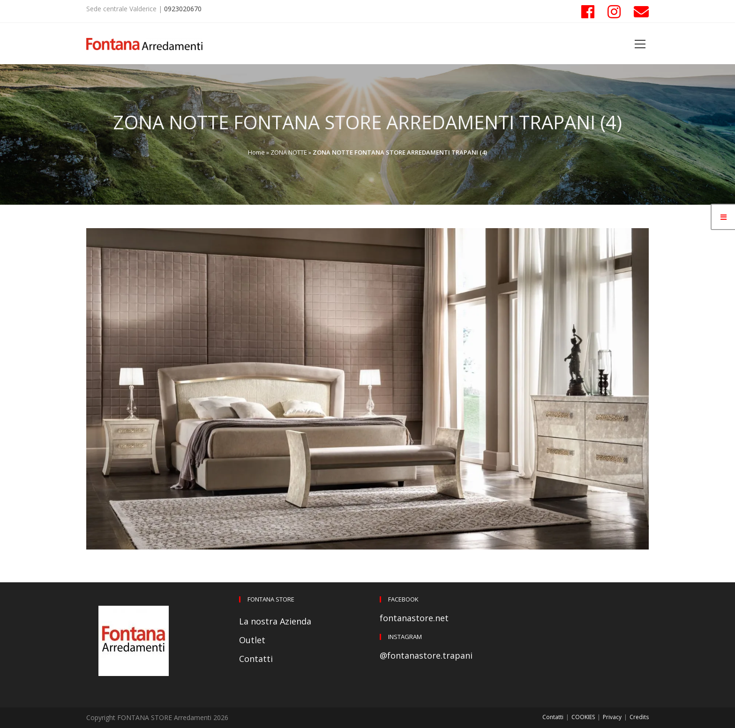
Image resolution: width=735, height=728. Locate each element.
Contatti (256, 658)
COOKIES (583, 717)
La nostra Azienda (275, 621)
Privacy (612, 717)
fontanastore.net (414, 618)
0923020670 (183, 8)
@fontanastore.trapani (426, 655)
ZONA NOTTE (288, 152)
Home (256, 152)
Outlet (252, 640)
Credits (639, 717)
